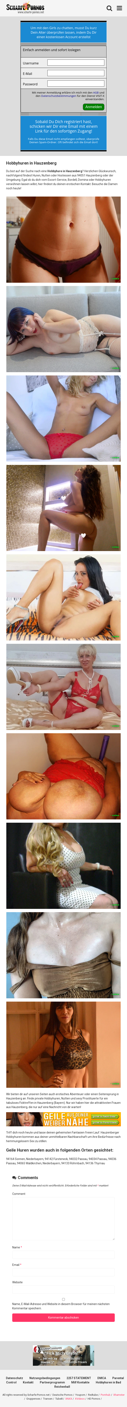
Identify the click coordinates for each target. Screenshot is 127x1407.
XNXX (68, 1398)
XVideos (80, 1398)
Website (17, 1282)
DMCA (101, 1378)
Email (16, 1264)
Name (17, 1247)
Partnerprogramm (52, 1382)
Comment (18, 1193)
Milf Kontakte (80, 1382)
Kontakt (28, 1382)
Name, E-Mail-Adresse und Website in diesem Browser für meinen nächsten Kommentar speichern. (61, 1306)
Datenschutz (14, 1378)
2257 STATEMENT (79, 1378)
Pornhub (105, 1394)
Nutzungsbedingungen (44, 1378)
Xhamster (119, 1394)
